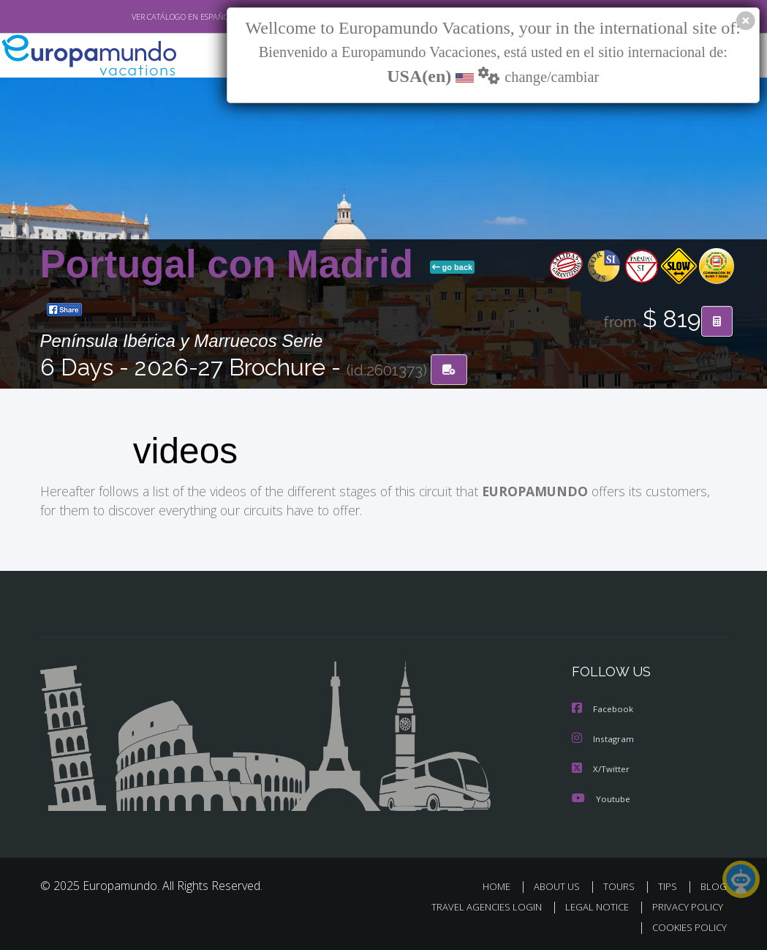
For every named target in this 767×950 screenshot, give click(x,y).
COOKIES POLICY (687, 925)
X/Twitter (601, 766)
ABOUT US (561, 883)
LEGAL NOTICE (590, 904)
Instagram (603, 737)
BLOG (713, 883)
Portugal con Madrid (232, 263)
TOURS (622, 883)
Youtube (601, 795)
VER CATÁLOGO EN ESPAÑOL (148, 16)
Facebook (603, 708)
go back (452, 267)
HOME (502, 883)
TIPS (670, 883)
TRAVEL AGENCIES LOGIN (475, 904)
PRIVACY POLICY (684, 904)
